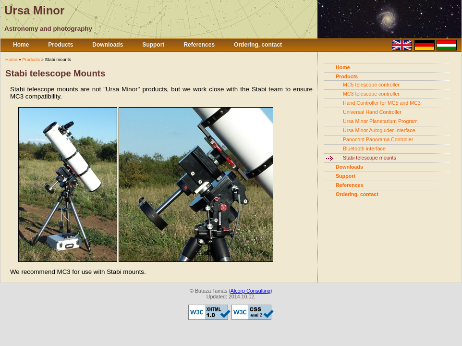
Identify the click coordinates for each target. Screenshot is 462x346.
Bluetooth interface (364, 148)
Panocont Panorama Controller (378, 139)
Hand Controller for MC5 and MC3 (382, 103)
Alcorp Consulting (251, 291)
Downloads (107, 44)
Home (21, 44)
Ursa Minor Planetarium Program (380, 121)
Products (60, 44)
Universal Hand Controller (372, 112)
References (199, 44)
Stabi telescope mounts (369, 158)
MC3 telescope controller (371, 94)
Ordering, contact (258, 44)
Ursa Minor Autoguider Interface (379, 130)
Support (153, 44)
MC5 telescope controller (371, 84)
